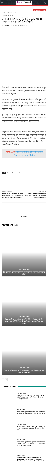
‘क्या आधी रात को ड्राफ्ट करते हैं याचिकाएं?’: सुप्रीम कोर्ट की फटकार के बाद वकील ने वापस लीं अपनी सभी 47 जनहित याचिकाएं (31, 376)
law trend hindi (18, 152)
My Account (28, 456)
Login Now (20, 456)
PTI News (6, 25)
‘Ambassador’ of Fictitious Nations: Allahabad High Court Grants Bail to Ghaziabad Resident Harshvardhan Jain (31, 438)
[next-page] (6, 359)
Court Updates (21, 434)
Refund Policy (32, 454)
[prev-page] (3, 359)
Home (3, 12)
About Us (5, 454)
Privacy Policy (13, 454)
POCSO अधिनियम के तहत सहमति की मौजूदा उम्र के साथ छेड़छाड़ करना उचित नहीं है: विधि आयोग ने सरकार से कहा (35, 174)
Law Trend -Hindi (11, 12)
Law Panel (10, 152)
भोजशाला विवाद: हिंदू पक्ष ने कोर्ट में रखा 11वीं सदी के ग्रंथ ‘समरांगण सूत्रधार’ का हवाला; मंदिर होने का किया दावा (31, 407)
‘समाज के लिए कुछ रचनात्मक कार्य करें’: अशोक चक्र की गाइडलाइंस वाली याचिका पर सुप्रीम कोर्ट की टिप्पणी (31, 392)
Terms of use (22, 454)
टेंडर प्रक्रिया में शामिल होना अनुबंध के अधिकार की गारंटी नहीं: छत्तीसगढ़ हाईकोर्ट (24, 252)
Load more (24, 447)
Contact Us (40, 454)
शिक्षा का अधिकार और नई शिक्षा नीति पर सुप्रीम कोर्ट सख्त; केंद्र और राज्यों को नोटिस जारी (24, 351)
